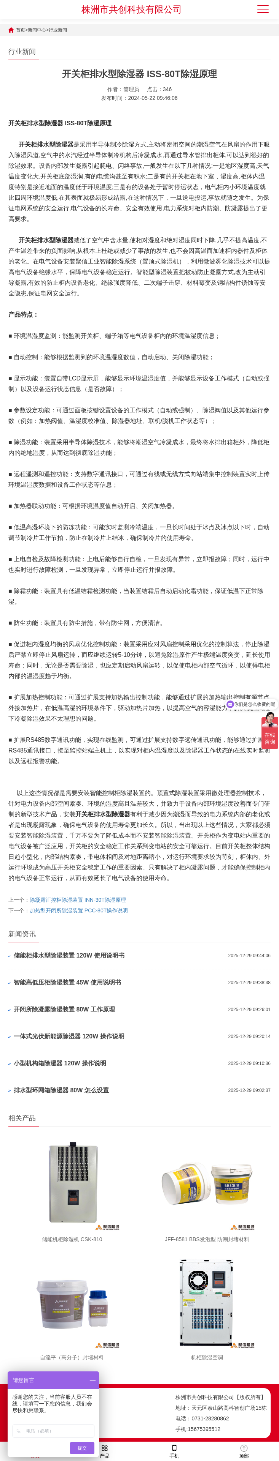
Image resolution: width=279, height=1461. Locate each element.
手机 (174, 1451)
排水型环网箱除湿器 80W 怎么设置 (61, 1090)
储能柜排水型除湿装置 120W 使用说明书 (69, 955)
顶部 (244, 1451)
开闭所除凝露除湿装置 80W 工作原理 (64, 1009)
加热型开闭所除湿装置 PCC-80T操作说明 (79, 910)
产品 (105, 1451)
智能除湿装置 (45, 835)
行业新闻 (58, 30)
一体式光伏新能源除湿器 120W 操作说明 (69, 1036)
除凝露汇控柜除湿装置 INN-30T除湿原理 (78, 900)
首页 (20, 30)
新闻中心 (37, 30)
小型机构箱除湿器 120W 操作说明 (60, 1063)
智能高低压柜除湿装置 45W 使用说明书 (67, 982)
